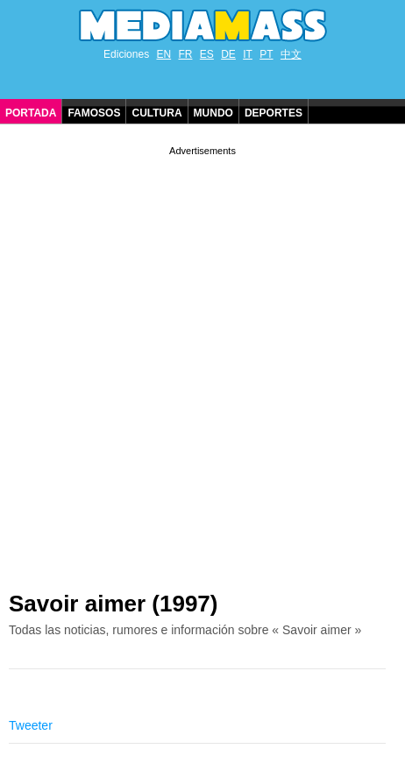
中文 (291, 54)
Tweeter (31, 725)
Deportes (273, 113)
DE (228, 54)
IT (247, 54)
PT (266, 54)
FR (185, 54)
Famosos (94, 113)
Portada (30, 113)
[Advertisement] (202, 361)
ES (207, 54)
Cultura (156, 113)
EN (163, 54)
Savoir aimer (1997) (113, 603)
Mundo (213, 113)
